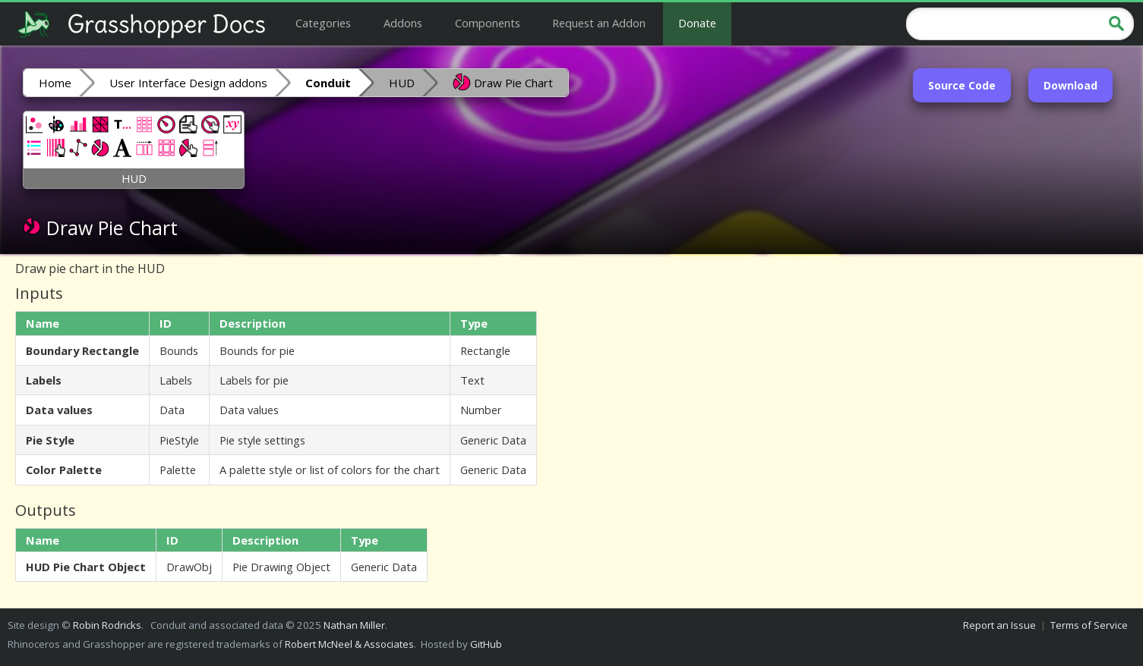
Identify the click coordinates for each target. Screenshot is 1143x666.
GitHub (486, 644)
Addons (403, 22)
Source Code (962, 85)
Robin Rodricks (107, 625)
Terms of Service (1089, 625)
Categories (323, 22)
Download (1070, 85)
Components (487, 22)
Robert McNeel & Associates (349, 644)
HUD (402, 82)
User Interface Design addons (188, 82)
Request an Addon (599, 22)
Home (55, 82)
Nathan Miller (354, 625)
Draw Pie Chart (503, 82)
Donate (697, 22)
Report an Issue (999, 625)
